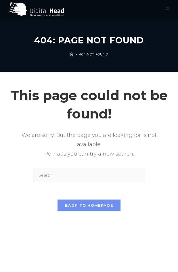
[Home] (71, 54)
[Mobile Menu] (167, 9)
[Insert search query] (89, 175)
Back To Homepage (89, 205)
